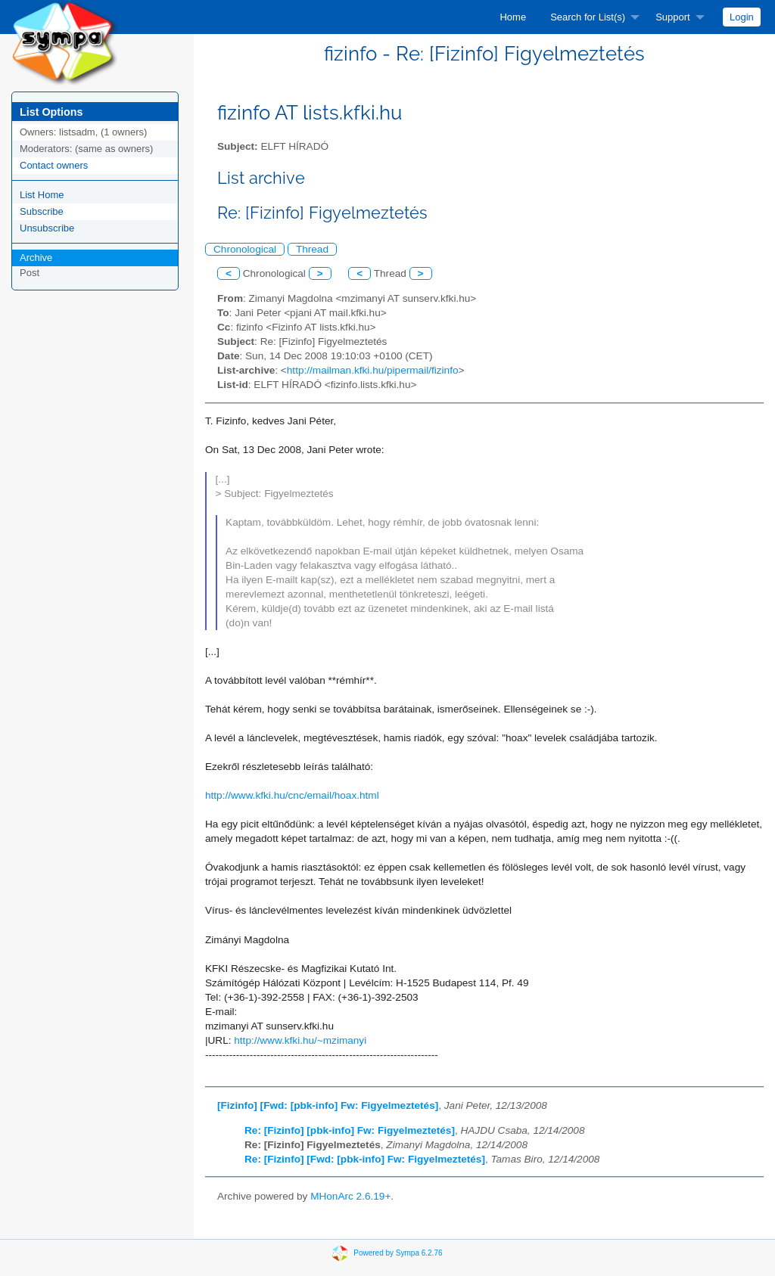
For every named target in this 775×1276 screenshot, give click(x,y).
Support (672, 17)
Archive (36, 257)
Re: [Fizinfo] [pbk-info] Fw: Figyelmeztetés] (349, 1130)
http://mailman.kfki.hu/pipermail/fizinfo (373, 370)
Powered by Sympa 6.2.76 (397, 1253)
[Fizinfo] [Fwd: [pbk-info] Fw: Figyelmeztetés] (327, 1105)
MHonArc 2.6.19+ (350, 1196)
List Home (42, 194)
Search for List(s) (587, 17)
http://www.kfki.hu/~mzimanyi (300, 1040)
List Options (51, 112)
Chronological (244, 249)
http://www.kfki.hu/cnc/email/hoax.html (292, 795)
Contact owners (54, 165)
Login (742, 17)
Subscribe (42, 211)
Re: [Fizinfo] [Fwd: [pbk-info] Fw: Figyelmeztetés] (364, 1159)
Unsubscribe (47, 228)
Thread (312, 249)
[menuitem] (512, 17)
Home (513, 17)
